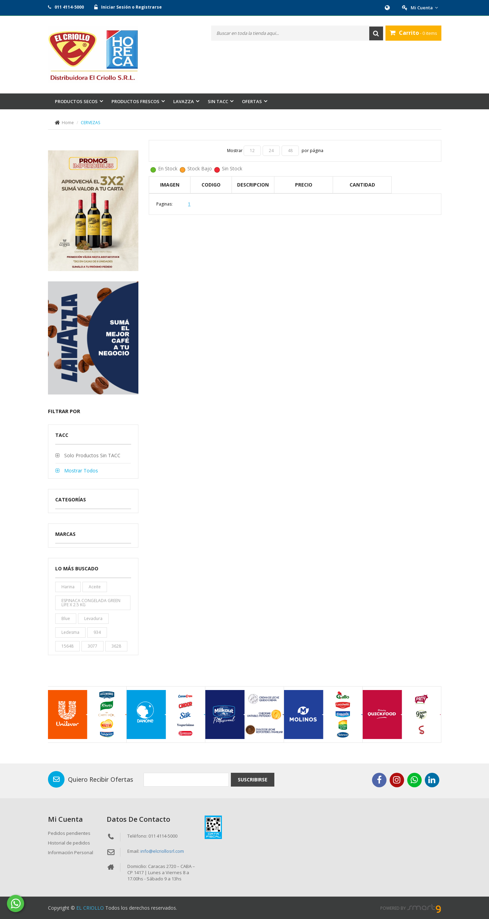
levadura (93, 618)
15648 (67, 646)
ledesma (70, 632)
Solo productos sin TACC (91, 455)
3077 (92, 646)
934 (97, 632)
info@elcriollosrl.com (162, 851)
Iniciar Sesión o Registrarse (131, 7)
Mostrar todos (80, 470)
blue (65, 618)
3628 (116, 646)
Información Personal (70, 852)
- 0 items (413, 33)
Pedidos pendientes (69, 833)
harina (68, 587)
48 (290, 150)
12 (252, 150)
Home (68, 123)
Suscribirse (252, 779)
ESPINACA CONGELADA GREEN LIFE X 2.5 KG (90, 603)
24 (271, 150)
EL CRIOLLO (90, 908)
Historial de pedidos (69, 843)
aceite (95, 587)
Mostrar (235, 150)
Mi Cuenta (424, 7)
